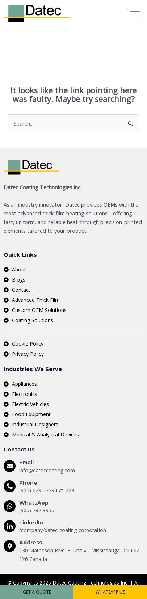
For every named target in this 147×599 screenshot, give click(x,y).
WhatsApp (34, 502)
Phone (28, 483)
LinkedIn (31, 522)
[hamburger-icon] (135, 13)
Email (26, 462)
